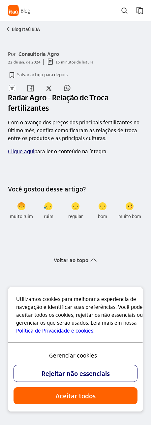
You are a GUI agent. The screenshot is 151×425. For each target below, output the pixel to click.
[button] (38, 75)
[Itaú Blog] (19, 10)
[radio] (21, 210)
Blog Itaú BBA (22, 29)
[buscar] (124, 11)
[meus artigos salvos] (139, 10)
